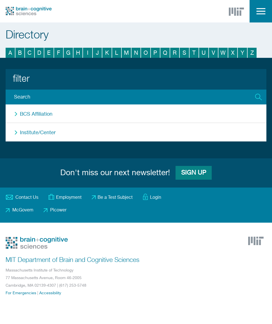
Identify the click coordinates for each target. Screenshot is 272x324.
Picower (58, 210)
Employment (69, 197)
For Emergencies (21, 293)
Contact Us (26, 197)
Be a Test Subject (115, 197)
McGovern (22, 210)
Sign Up (193, 173)
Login (155, 197)
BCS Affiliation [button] (36, 114)
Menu (261, 11)
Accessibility (50, 293)
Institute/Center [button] (38, 132)
